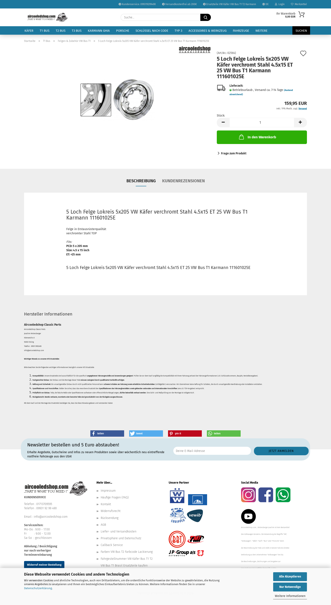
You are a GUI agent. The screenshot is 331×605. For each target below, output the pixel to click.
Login (280, 4)
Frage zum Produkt (233, 153)
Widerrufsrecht (111, 511)
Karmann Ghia (99, 31)
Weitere (261, 31)
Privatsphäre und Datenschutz (121, 538)
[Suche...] (205, 17)
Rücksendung (109, 518)
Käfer (28, 31)
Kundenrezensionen (183, 180)
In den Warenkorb (257, 136)
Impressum (108, 491)
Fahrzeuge (241, 31)
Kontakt (106, 504)
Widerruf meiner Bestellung (44, 564)
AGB (103, 525)
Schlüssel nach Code (152, 31)
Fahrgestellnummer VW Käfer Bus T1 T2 (127, 559)
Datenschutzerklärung (38, 588)
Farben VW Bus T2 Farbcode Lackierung (127, 552)
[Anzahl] (261, 122)
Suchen (301, 31)
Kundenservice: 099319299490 (137, 4)
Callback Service (112, 545)
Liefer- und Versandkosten (118, 531)
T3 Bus (76, 31)
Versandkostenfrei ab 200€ (179, 4)
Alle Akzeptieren (290, 576)
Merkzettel (299, 4)
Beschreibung (141, 180)
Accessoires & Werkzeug (208, 31)
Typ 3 (178, 31)
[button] (223, 122)
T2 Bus (60, 31)
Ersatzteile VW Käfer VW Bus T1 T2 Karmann (229, 4)
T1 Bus (44, 31)
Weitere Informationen (290, 596)
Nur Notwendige (290, 587)
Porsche (122, 31)
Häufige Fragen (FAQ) (115, 497)
